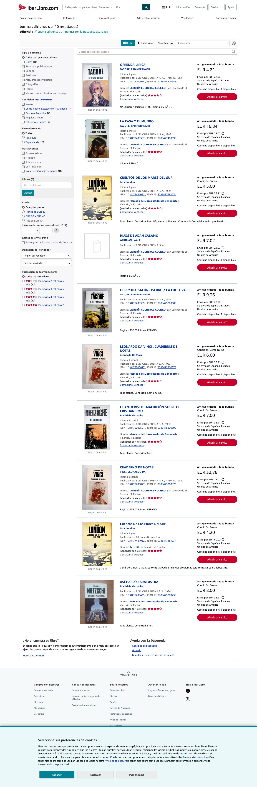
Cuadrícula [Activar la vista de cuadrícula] (145, 43)
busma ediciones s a (49, 31)
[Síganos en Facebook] (188, 691)
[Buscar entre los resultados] (157, 52)
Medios (113, 696)
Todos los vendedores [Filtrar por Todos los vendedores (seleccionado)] (38, 276)
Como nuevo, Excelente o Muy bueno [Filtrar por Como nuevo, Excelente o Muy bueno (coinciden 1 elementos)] (46, 108)
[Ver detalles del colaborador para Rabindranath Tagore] (135, 125)
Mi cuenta (38, 702)
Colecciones (69, 17)
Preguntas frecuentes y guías (161, 690)
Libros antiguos (106, 17)
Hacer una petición (33, 655)
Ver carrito (39, 714)
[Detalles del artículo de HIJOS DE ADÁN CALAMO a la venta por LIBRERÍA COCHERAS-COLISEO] (97, 246)
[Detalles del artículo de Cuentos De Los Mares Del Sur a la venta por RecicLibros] (97, 544)
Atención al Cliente (157, 696)
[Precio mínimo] (28, 230)
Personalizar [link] (136, 774)
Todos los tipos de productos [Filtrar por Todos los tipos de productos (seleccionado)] (40, 57)
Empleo (113, 702)
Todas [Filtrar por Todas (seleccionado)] (27, 133)
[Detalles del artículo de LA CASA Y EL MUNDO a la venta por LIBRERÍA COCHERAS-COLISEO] (97, 139)
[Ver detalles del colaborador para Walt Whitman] (130, 240)
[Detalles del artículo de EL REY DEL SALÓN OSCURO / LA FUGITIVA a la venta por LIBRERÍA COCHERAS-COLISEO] (97, 310)
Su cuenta (200, 7)
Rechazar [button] (95, 774)
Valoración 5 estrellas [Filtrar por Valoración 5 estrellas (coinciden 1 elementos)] (45, 305)
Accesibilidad (116, 725)
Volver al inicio (128, 674)
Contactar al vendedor (132, 98)
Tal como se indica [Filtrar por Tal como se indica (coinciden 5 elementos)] (36, 122)
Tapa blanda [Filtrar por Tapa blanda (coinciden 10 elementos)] (33, 142)
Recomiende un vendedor (84, 705)
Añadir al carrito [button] (217, 96)
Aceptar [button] (57, 774)
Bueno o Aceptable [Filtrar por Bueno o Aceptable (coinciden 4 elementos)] (36, 113)
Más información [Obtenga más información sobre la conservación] (43, 99)
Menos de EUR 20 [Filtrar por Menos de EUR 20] (34, 211)
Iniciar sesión (183, 7)
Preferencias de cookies (196, 757)
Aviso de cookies (118, 720)
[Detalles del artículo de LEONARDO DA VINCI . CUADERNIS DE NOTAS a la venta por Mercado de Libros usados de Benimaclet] (97, 367)
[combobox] (102, 7)
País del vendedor (33, 263)
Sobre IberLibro (117, 690)
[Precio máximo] (45, 230)
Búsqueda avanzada (31, 17)
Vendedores (187, 17)
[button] (234, 52)
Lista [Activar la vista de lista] (127, 43)
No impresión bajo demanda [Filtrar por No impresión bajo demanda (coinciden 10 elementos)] (42, 171)
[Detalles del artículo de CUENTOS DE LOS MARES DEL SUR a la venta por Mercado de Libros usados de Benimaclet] (97, 198)
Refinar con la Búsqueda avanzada (86, 31)
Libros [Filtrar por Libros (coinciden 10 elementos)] (29, 61)
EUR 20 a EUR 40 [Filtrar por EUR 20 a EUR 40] (34, 216)
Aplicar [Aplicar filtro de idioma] (28, 192)
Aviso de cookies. (114, 760)
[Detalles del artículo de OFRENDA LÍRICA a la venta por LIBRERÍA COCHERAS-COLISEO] (97, 85)
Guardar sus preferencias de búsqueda (153, 654)
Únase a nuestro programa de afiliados (86, 697)
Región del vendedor (35, 255)
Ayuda (231, 7)
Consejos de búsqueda (144, 645)
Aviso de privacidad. (58, 764)
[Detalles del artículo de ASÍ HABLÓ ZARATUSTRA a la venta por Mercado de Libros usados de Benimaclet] (97, 602)
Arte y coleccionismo (148, 17)
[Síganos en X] (188, 699)
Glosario (136, 650)
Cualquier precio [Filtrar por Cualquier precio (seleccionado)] (33, 207)
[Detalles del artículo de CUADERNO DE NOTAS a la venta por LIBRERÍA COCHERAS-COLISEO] (97, 487)
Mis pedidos (39, 708)
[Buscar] (146, 7)
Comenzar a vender (226, 17)
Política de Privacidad (120, 708)
